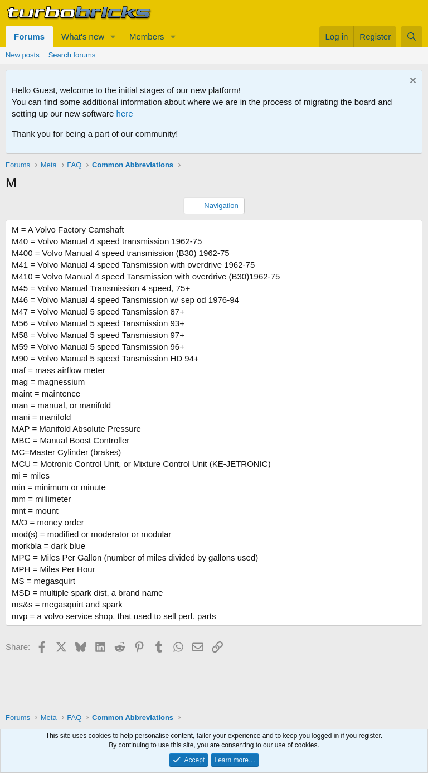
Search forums (72, 55)
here (124, 113)
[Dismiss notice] (411, 82)
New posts (23, 55)
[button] (113, 36)
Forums (29, 36)
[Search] (411, 36)
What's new (82, 36)
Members (146, 36)
